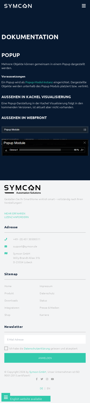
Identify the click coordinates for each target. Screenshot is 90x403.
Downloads (11, 300)
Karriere (44, 315)
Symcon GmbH (37, 372)
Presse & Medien (49, 307)
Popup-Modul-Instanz (39, 82)
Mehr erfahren (14, 213)
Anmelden (45, 358)
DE (41, 388)
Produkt (9, 293)
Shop (7, 315)
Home (8, 286)
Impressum (46, 286)
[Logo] (18, 6)
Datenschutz (47, 293)
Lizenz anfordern (16, 217)
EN (48, 388)
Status (43, 300)
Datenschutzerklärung (37, 348)
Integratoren (12, 307)
